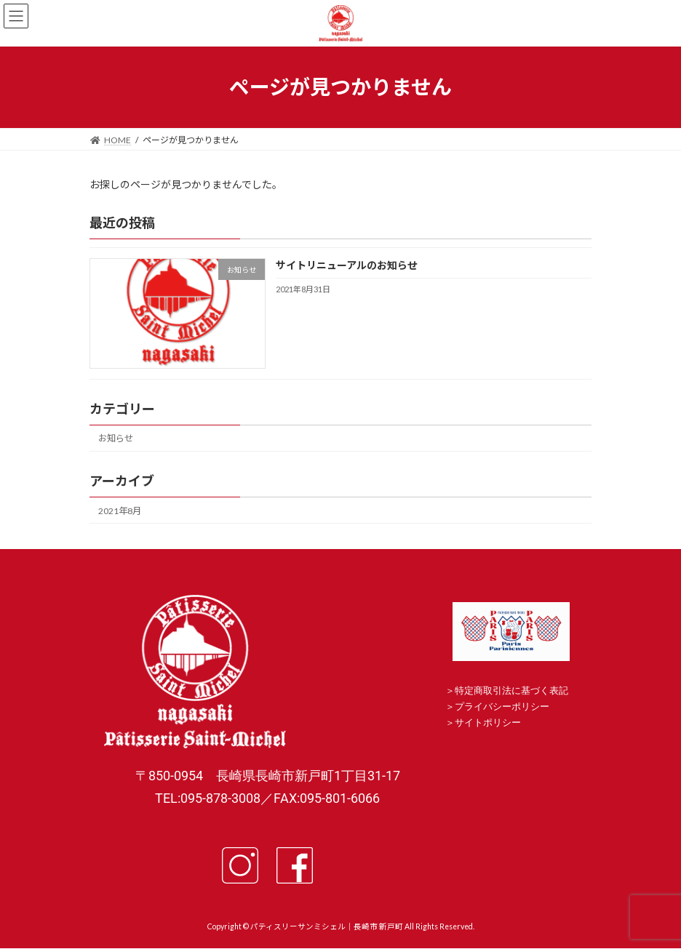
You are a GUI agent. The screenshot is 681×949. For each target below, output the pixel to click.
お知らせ (115, 438)
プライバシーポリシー (502, 706)
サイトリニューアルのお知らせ (347, 265)
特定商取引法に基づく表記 (511, 690)
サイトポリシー (488, 722)
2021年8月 (119, 510)
